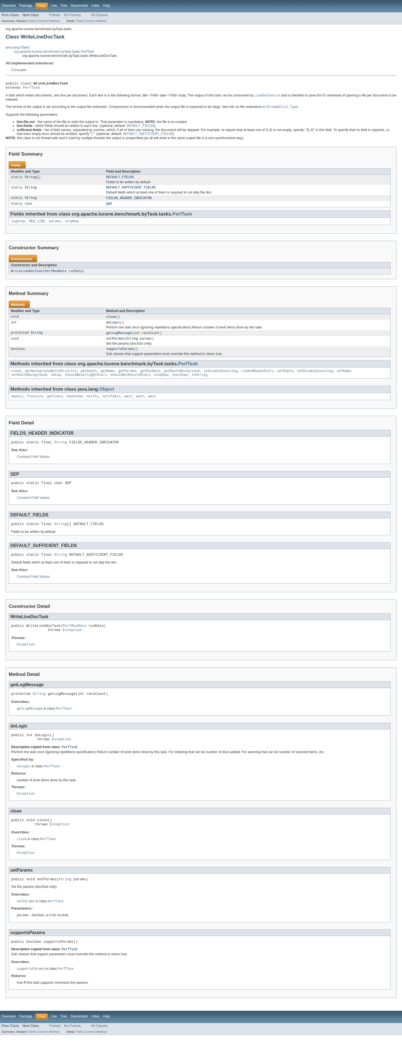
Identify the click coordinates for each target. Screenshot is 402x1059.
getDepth (89, 379)
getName (107, 379)
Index (95, 6)
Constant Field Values (33, 467)
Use (54, 6)
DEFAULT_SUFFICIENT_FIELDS (131, 191)
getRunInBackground (182, 379)
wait (128, 405)
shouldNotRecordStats (130, 383)
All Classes (99, 15)
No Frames (72, 15)
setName (344, 379)
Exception (72, 643)
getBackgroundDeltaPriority (51, 379)
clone (16, 379)
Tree (63, 6)
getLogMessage (119, 339)
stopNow (72, 226)
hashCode (75, 405)
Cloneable (19, 70)
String (31, 180)
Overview (9, 6)
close (111, 322)
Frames (55, 15)
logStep (18, 226)
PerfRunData (55, 276)
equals (17, 405)
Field (31, 21)
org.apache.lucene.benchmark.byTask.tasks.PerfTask (54, 52)
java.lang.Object (18, 47)
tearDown (180, 383)
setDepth (285, 379)
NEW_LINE (37, 226)
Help (106, 6)
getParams (127, 379)
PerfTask (31, 88)
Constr (42, 21)
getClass (55, 405)
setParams (115, 345)
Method (54, 21)
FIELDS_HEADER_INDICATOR (129, 202)
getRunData (150, 379)
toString (200, 383)
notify (93, 405)
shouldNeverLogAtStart (85, 383)
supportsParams (120, 356)
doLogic (113, 328)
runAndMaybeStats (257, 379)
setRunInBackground (29, 383)
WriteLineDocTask (27, 276)
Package (25, 6)
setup (56, 383)
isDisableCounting (220, 379)
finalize (35, 405)
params (55, 226)
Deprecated (79, 6)
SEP (109, 208)
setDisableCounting (314, 379)
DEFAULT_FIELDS (120, 180)
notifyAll (111, 405)
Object (106, 397)
